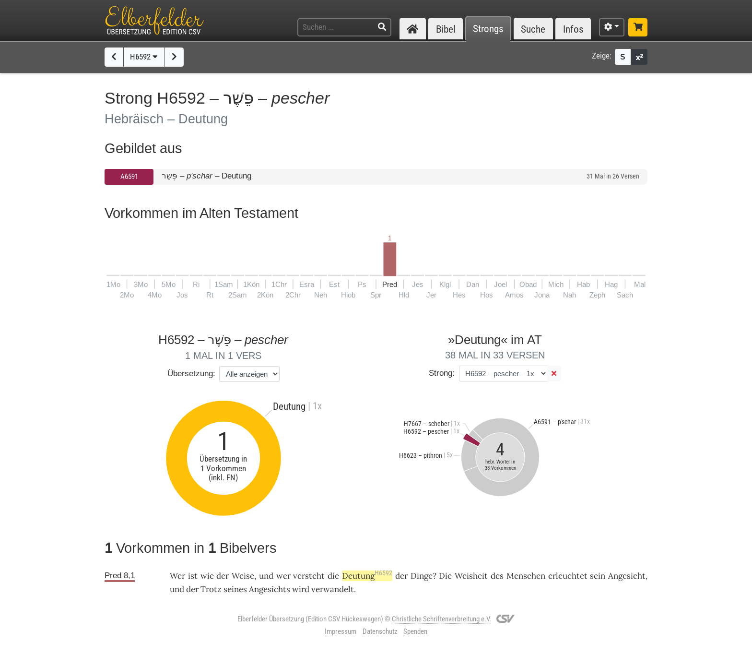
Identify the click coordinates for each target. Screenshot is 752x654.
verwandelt (332, 589)
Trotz (211, 589)
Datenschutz (380, 631)
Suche (533, 29)
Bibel (446, 29)
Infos (573, 29)
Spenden (415, 631)
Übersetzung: (191, 373)
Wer (177, 576)
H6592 (144, 56)
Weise (243, 576)
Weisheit (471, 576)
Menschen (525, 576)
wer (283, 576)
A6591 (129, 176)
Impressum (340, 631)
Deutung (367, 576)
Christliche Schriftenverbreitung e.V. (441, 619)
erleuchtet (568, 576)
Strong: (442, 373)
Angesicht (627, 576)
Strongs (488, 29)
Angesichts (269, 589)
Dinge (422, 576)
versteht (309, 576)
